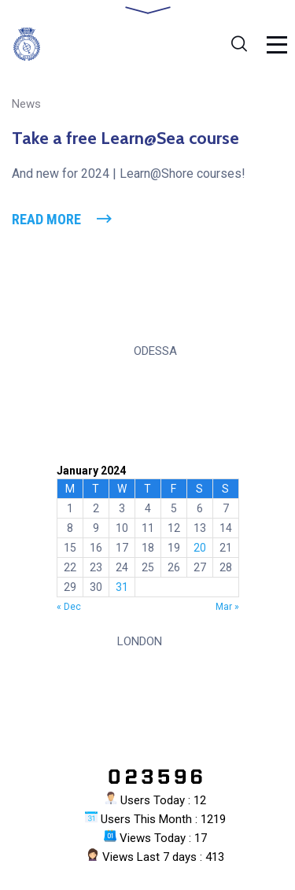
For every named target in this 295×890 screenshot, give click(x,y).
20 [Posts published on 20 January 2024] (200, 547)
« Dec (69, 606)
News (26, 104)
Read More (46, 219)
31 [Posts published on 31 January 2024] (122, 587)
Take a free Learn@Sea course (125, 138)
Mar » (227, 606)
